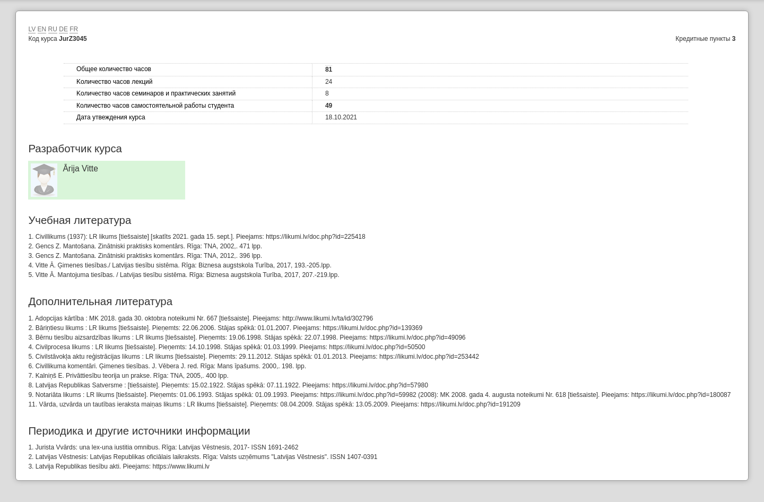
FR (74, 29)
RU (52, 29)
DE (63, 29)
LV (32, 29)
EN (42, 29)
